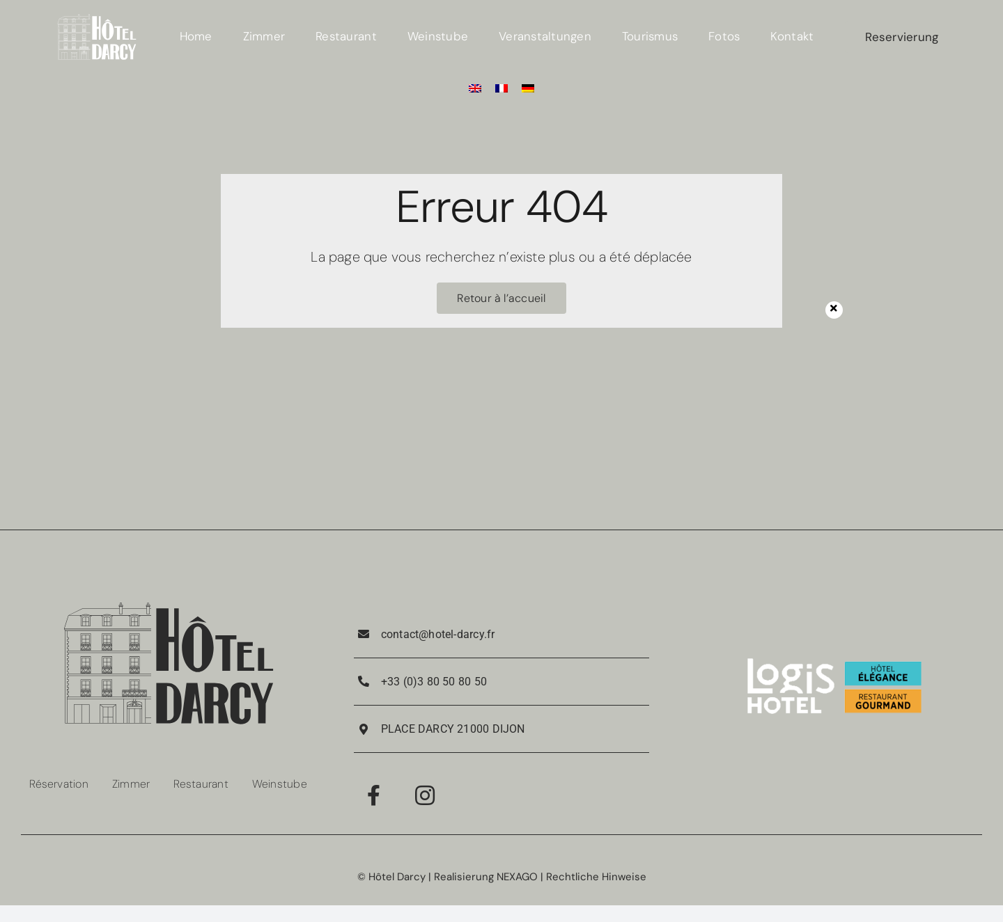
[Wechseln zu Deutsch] (528, 88)
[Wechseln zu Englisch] (475, 88)
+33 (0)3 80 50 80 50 (434, 681)
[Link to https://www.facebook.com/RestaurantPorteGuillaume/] (373, 795)
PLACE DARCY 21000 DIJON (453, 729)
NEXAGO (517, 877)
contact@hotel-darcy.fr (438, 634)
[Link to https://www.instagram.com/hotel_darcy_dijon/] (425, 795)
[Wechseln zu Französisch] (501, 88)
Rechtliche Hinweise (596, 877)
